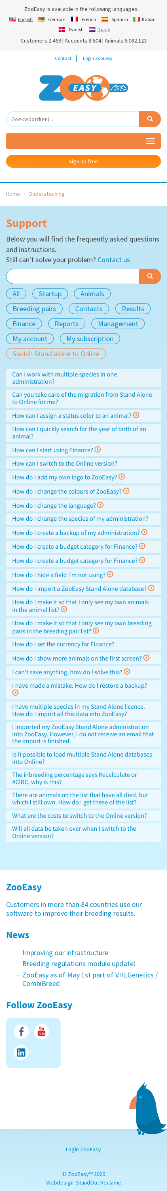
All (16, 293)
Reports (67, 323)
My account (30, 338)
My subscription (90, 338)
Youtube (41, 1031)
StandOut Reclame (98, 1182)
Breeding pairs (34, 308)
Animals (92, 293)
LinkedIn (21, 1052)
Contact (63, 58)
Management (118, 323)
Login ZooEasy (97, 58)
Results (133, 308)
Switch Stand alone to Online (56, 353)
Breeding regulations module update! (79, 963)
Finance (24, 323)
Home (13, 193)
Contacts (89, 308)
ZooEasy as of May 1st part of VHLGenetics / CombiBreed (90, 979)
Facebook (21, 1031)
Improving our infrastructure (65, 952)
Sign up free (83, 161)
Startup (50, 293)
